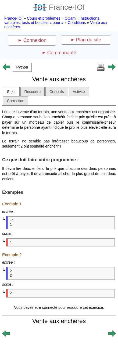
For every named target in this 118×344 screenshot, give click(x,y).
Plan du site (88, 39)
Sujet (11, 91)
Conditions (77, 22)
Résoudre (32, 91)
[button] (22, 67)
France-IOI (59, 7)
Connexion (35, 40)
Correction (15, 101)
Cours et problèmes (43, 18)
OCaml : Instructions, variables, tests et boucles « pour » (52, 20)
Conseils (56, 91)
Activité (79, 91)
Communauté (61, 52)
